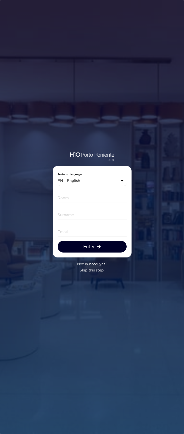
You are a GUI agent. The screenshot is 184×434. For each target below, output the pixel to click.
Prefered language (70, 174)
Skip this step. (92, 270)
